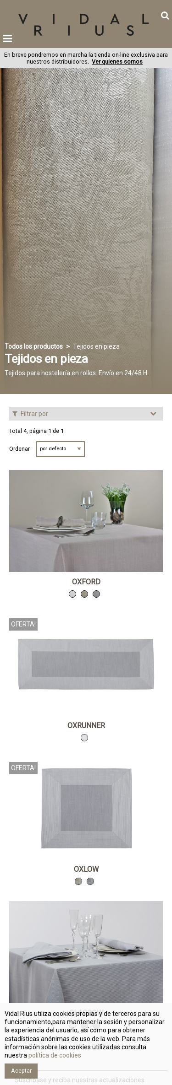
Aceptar (21, 1070)
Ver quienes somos (117, 61)
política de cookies (54, 1055)
